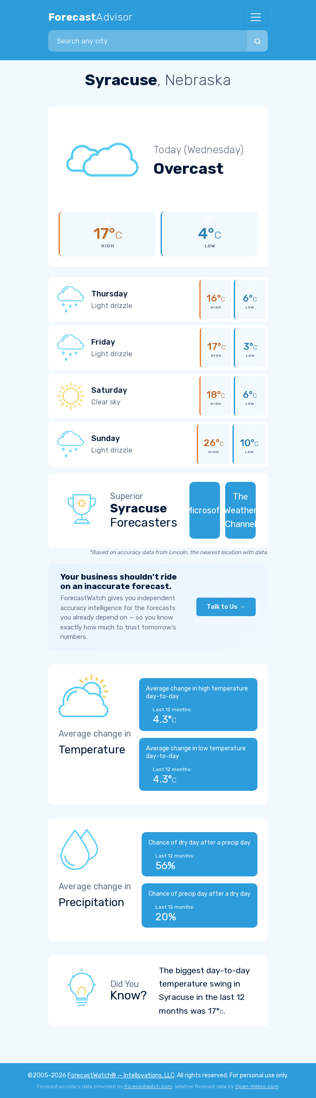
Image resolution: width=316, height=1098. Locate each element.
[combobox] (147, 41)
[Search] (257, 41)
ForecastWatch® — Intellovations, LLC (121, 1075)
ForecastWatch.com (148, 1086)
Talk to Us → (226, 607)
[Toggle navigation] (256, 17)
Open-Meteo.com (257, 1086)
